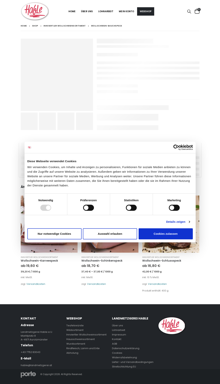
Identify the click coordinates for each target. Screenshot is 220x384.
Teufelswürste (75, 325)
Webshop (146, 11)
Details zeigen (175, 221)
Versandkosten (35, 284)
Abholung (72, 353)
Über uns (87, 11)
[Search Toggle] (189, 11)
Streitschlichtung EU (124, 366)
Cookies (117, 353)
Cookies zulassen (166, 233)
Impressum (119, 334)
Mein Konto (126, 11)
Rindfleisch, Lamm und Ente (83, 348)
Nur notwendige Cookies (54, 233)
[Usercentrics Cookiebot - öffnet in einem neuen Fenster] (176, 147)
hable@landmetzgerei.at (36, 365)
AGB (114, 344)
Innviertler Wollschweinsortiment (39, 257)
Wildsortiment (74, 330)
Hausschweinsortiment (80, 339)
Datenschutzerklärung (125, 348)
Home (71, 11)
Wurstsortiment (75, 344)
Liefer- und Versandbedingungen (132, 362)
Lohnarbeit (105, 11)
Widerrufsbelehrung (124, 357)
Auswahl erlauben (110, 233)
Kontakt (116, 339)
